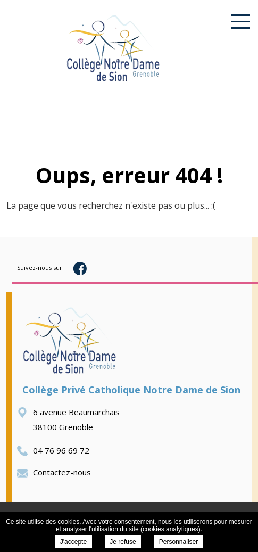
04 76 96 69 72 (53, 450)
